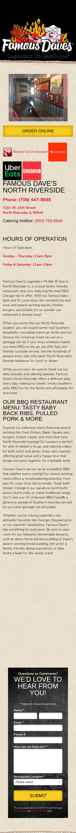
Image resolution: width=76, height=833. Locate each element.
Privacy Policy (20, 811)
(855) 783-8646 (49, 220)
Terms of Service (39, 811)
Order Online (38, 131)
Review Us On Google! (30, 151)
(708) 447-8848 (35, 200)
